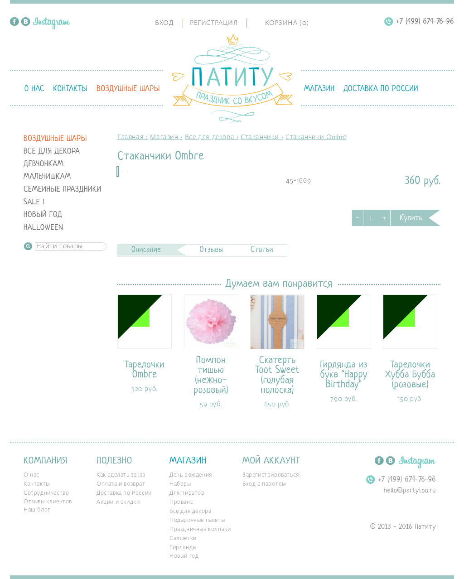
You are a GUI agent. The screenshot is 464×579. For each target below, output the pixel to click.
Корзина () (287, 23)
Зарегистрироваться (270, 475)
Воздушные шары (128, 89)
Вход (164, 23)
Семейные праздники (63, 189)
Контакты (70, 89)
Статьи (262, 250)
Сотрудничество (46, 493)
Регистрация (214, 23)
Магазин (319, 89)
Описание (146, 250)
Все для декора (52, 151)
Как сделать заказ (121, 475)
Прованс (181, 502)
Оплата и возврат (121, 484)
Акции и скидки (118, 502)
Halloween (43, 227)
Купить (411, 218)
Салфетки (183, 538)
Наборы (180, 484)
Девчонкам (43, 164)
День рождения (190, 475)
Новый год (43, 215)
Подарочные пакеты (197, 520)
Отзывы (211, 250)
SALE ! (34, 202)
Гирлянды (183, 547)
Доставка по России (380, 89)
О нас (34, 89)
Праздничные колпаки (200, 529)
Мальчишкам (47, 177)
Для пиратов (186, 493)
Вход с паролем (264, 484)
